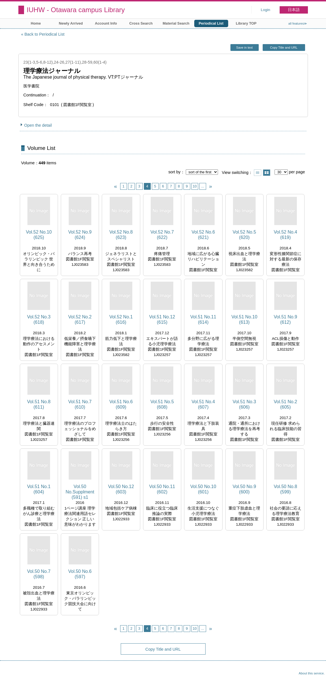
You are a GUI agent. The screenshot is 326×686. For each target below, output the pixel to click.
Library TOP (246, 23)
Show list (257, 172)
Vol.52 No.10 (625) (39, 235)
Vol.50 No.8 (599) (285, 489)
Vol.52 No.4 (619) (285, 235)
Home (36, 23)
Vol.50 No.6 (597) (80, 574)
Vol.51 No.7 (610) (80, 404)
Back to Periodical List (45, 34)
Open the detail (38, 125)
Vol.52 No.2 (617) (80, 319)
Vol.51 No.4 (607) (203, 404)
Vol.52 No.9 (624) (80, 235)
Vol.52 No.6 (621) (203, 235)
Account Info (106, 23)
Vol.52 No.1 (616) (121, 319)
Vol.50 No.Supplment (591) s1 (80, 492)
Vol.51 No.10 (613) (244, 319)
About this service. (312, 673)
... (202, 186)
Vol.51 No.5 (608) (162, 404)
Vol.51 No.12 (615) (162, 319)
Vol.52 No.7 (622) (162, 235)
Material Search (176, 23)
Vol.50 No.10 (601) (203, 489)
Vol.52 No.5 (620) (244, 235)
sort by (174, 172)
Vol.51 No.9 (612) (285, 319)
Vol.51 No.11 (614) (203, 319)
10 (195, 186)
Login (265, 10)
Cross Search (141, 23)
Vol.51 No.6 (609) (121, 404)
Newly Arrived (71, 23)
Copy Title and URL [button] (283, 47)
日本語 (294, 10)
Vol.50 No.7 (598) (39, 574)
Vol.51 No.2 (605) (285, 404)
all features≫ (297, 23)
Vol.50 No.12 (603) (121, 489)
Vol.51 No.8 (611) (39, 404)
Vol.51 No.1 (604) (39, 489)
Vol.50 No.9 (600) (244, 489)
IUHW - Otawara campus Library (76, 10)
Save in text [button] (244, 47)
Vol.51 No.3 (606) (244, 404)
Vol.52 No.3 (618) (39, 319)
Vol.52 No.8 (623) (121, 235)
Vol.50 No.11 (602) (162, 489)
